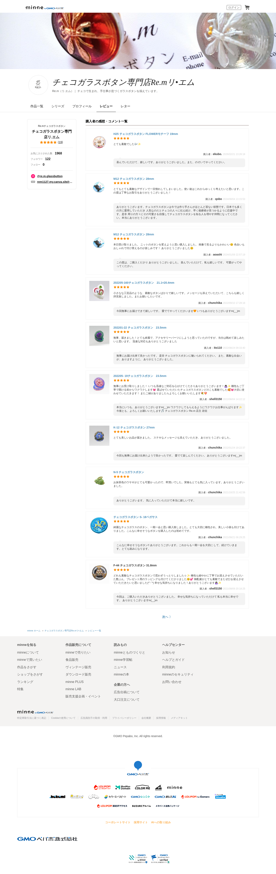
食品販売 (71, 659)
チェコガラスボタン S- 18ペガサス (135, 517)
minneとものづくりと (129, 652)
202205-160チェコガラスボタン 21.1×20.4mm (143, 282)
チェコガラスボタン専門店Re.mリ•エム (123, 82)
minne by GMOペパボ (45, 7)
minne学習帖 (123, 659)
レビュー (106, 106)
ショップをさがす (30, 674)
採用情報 (161, 718)
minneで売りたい (77, 652)
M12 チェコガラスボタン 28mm (133, 178)
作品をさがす (26, 667)
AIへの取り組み (161, 822)
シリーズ (57, 106)
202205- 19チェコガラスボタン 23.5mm (139, 376)
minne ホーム (33, 630)
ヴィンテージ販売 (78, 667)
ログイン (234, 7)
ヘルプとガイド (173, 659)
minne (35, 712)
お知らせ (168, 652)
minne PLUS (74, 682)
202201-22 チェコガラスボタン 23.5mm (139, 327)
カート (247, 7)
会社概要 (146, 718)
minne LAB (73, 689)
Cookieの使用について (63, 718)
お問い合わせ (172, 682)
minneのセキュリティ (178, 674)
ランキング (25, 682)
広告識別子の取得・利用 (94, 718)
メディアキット (179, 718)
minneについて (28, 652)
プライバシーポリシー (124, 718)
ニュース (120, 667)
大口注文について (127, 699)
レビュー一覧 (94, 630)
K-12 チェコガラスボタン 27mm (134, 427)
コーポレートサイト (118, 822)
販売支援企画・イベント (83, 696)
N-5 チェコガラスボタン (128, 472)
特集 (20, 689)
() (52, 142)
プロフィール (82, 106)
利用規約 (168, 667)
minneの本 (121, 674)
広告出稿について (127, 692)
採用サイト (141, 822)
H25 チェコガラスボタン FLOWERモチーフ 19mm (145, 133)
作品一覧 (36, 106)
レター (125, 106)
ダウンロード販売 (78, 674)
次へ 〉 (167, 617)
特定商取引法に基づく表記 (31, 718)
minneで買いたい (29, 659)
